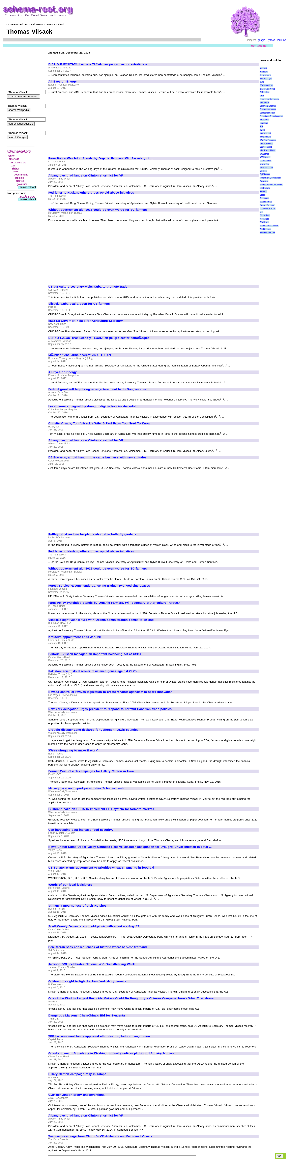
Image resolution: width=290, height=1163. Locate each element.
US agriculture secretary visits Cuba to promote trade (87, 286)
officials (19, 177)
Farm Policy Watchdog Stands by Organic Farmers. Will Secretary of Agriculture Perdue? (114, 602)
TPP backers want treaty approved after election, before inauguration (99, 1036)
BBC (262, 82)
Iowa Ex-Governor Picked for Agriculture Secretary (85, 320)
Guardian (264, 123)
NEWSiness (265, 157)
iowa (15, 171)
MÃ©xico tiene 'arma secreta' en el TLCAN (79, 355)
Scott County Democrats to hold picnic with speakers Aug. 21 (93, 926)
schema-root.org (19, 151)
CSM (262, 96)
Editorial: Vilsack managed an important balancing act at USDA (95, 654)
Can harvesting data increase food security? (81, 829)
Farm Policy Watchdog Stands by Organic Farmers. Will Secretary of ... (100, 158)
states (15, 168)
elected (20, 181)
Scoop (262, 195)
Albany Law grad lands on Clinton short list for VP (85, 175)
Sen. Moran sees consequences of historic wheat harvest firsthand (97, 947)
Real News (265, 188)
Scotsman (264, 198)
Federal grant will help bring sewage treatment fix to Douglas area (97, 389)
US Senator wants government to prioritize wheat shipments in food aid (101, 867)
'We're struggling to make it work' (73, 750)
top (279, 1155)
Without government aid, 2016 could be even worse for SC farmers (97, 209)
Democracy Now (267, 113)
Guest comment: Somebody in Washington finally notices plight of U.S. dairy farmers (111, 1053)
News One (264, 164)
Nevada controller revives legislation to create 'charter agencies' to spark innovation (110, 691)
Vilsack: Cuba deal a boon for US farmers (79, 303)
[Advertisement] (82, 123)
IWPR (262, 130)
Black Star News (267, 89)
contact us (259, 45)
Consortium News (268, 109)
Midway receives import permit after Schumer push (86, 788)
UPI (261, 212)
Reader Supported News (271, 185)
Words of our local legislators (70, 884)
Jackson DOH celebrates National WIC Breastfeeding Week (91, 964)
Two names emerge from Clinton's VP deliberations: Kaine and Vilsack (100, 1136)
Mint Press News (267, 150)
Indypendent (265, 137)
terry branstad (27, 196)
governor (22, 184)
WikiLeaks (264, 219)
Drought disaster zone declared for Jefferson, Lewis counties (93, 729)
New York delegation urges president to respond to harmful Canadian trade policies (110, 709)
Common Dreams (268, 106)
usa (13, 165)
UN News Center (267, 208)
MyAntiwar (264, 154)
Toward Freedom (267, 205)
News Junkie (265, 161)
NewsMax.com (266, 167)
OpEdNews (265, 174)
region (11, 155)
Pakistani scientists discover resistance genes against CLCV (92, 671)
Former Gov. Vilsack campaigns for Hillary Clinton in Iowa (91, 771)
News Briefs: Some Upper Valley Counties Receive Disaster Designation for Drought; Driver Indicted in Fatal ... (130, 846)
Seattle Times (266, 202)
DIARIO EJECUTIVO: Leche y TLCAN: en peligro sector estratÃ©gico (98, 338)
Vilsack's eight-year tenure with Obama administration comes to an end (101, 619)
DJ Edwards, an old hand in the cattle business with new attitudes (97, 457)
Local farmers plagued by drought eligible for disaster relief (92, 406)
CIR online (264, 92)
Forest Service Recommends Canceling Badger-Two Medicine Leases (99, 585)
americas (14, 159)
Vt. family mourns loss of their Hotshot (77, 905)
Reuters (263, 191)
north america (18, 162)
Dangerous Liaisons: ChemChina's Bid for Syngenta (86, 1015)
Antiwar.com (265, 75)
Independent (265, 133)
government (21, 174)
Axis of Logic (266, 78)
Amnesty (263, 72)
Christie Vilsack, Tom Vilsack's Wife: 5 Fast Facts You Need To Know (99, 423)
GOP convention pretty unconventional (76, 1094)
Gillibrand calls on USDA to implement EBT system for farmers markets (101, 809)
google (261, 40)
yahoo (271, 40)
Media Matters (266, 143)
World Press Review (269, 226)
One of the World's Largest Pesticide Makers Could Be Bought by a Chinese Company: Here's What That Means (131, 998)
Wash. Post (265, 215)
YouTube (281, 40)
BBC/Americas (266, 85)
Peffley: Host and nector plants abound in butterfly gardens (92, 534)
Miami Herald (266, 147)
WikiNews (264, 222)
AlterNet (263, 68)
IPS (261, 126)
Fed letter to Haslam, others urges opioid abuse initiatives (91, 192)
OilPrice (263, 171)
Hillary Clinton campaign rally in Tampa (77, 1074)
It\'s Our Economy (268, 140)
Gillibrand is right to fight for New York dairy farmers (87, 981)
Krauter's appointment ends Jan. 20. (75, 637)
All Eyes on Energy (62, 81)
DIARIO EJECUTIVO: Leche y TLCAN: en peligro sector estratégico (97, 64)
